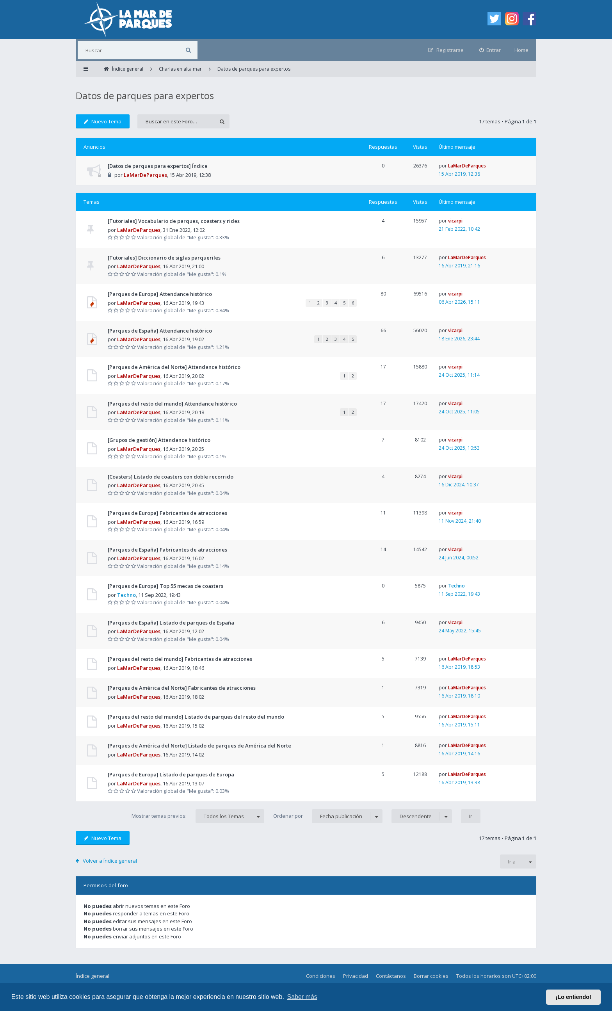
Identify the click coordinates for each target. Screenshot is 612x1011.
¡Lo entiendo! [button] (573, 997)
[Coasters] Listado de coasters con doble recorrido (170, 476)
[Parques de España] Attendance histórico (160, 330)
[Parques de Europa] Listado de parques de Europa (171, 774)
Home (521, 49)
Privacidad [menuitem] (355, 975)
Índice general (92, 975)
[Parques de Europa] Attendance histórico (160, 293)
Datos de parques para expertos (145, 95)
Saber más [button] (302, 996)
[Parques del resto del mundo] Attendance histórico (172, 403)
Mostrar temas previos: (198, 816)
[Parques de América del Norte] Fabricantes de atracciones (182, 687)
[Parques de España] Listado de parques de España (171, 622)
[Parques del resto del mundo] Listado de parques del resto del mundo (196, 716)
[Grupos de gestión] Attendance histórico (159, 439)
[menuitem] (490, 50)
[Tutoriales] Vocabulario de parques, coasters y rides (174, 220)
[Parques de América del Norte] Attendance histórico (174, 366)
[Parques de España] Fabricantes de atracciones (167, 549)
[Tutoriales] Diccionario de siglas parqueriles (164, 257)
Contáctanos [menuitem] (391, 975)
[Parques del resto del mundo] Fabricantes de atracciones (180, 658)
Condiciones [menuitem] (320, 975)
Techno (126, 594)
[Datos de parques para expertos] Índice (158, 165)
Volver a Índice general (110, 860)
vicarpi (455, 220)
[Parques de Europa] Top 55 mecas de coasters (165, 585)
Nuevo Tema (102, 121)
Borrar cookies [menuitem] (431, 975)
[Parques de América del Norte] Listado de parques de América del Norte (199, 745)
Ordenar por (327, 816)
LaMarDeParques (145, 174)
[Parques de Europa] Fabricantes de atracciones (167, 512)
